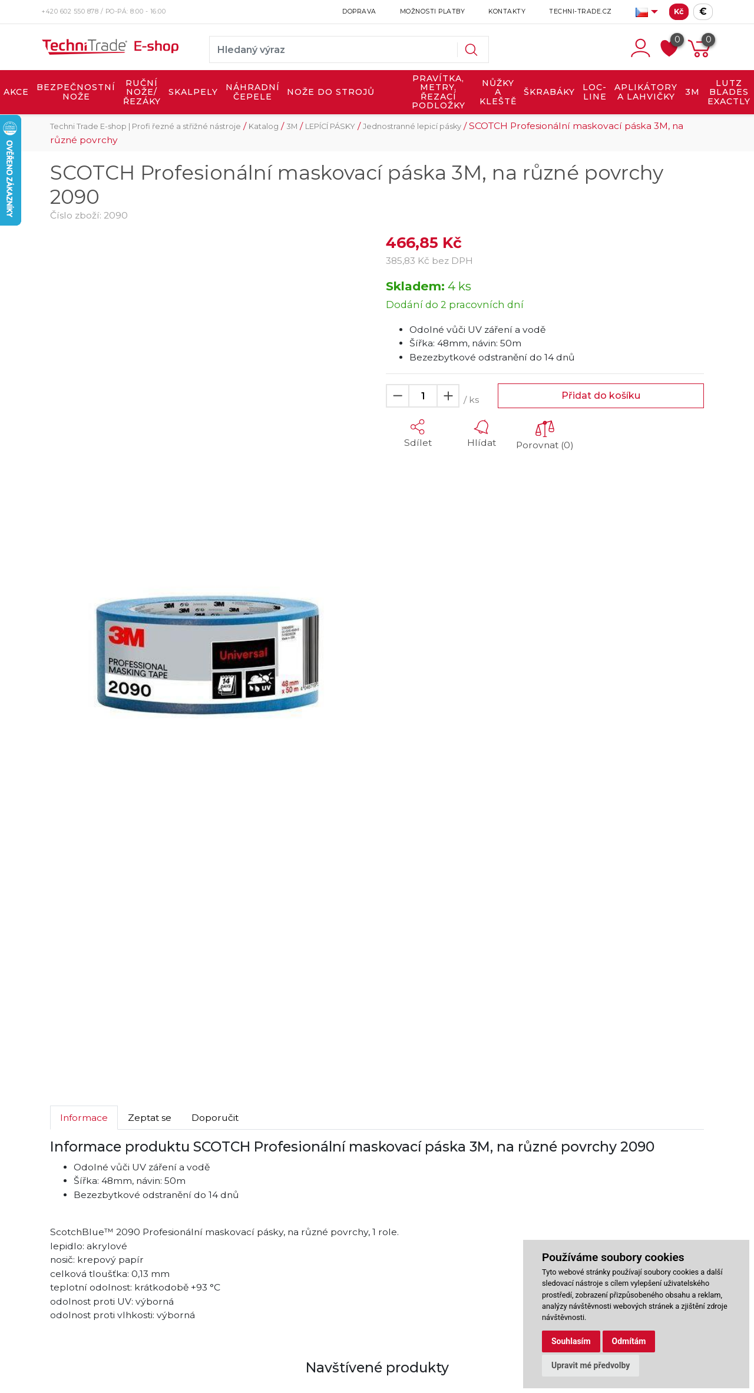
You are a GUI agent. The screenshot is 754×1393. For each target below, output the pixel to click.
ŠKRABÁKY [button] (549, 92)
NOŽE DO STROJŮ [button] (331, 92)
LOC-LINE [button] (595, 92)
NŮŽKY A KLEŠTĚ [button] (498, 92)
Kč (679, 11)
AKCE (16, 92)
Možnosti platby (432, 11)
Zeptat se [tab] (149, 1117)
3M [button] (692, 92)
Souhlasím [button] (571, 1341)
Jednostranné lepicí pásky (412, 126)
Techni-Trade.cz (580, 11)
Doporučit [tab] (215, 1117)
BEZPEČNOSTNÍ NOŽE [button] (76, 92)
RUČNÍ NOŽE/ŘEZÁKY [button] (142, 92)
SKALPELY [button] (193, 92)
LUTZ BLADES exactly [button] (728, 92)
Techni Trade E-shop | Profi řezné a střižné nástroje (145, 126)
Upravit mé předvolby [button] (590, 1365)
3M (291, 126)
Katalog (264, 126)
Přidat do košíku (600, 395)
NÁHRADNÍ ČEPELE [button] (253, 92)
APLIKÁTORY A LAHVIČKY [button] (645, 92)
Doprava (359, 11)
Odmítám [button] (629, 1341)
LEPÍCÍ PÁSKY (330, 126)
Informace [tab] (84, 1117)
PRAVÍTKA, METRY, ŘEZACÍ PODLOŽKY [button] (438, 92)
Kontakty (506, 11)
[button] (417, 433)
